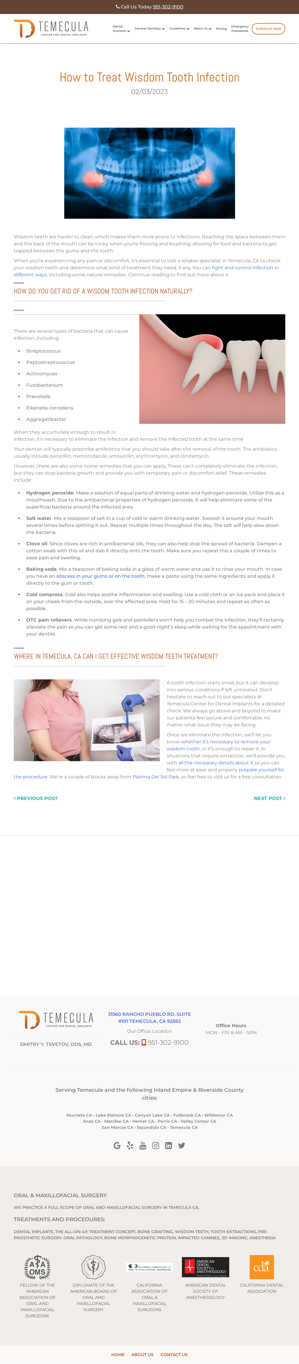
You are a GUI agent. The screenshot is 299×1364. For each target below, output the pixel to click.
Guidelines (177, 28)
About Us (201, 28)
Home (117, 1354)
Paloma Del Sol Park (156, 777)
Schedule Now (268, 29)
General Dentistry (148, 28)
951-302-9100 (168, 1043)
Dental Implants (119, 29)
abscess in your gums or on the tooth (100, 576)
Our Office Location (149, 1031)
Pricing (221, 29)
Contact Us (174, 1354)
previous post (36, 798)
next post (269, 798)
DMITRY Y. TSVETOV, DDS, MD (56, 1044)
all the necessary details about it (215, 763)
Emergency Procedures (240, 29)
